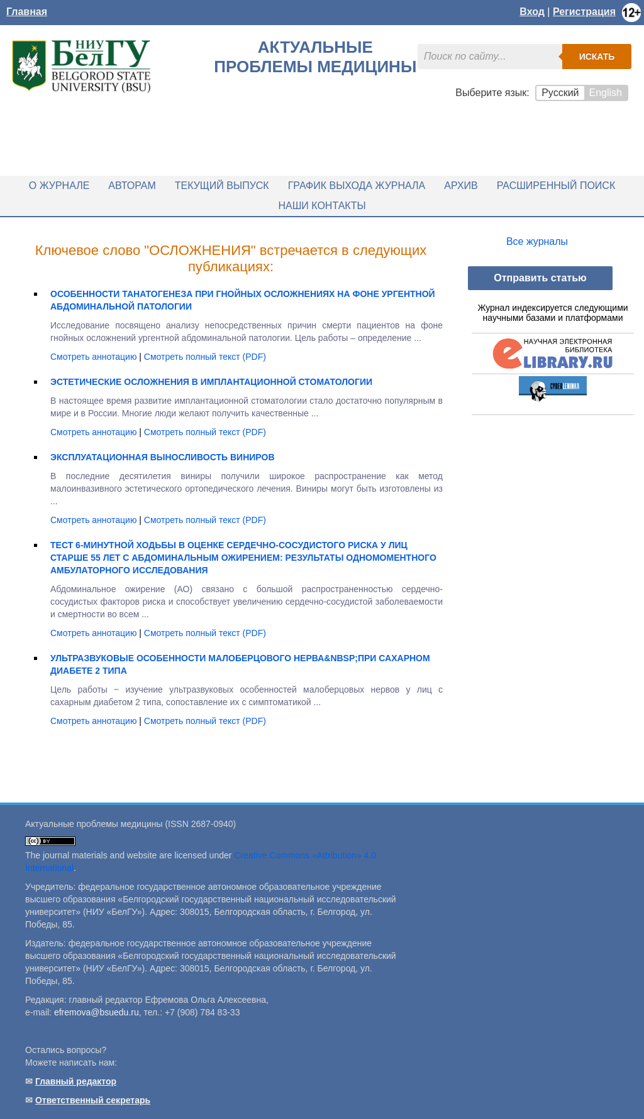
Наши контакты (321, 205)
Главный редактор (75, 1081)
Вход (532, 11)
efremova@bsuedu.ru (96, 1012)
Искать (597, 56)
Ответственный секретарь (92, 1100)
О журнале (59, 185)
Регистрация (584, 11)
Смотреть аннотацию (94, 357)
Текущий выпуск (222, 185)
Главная (26, 11)
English (605, 92)
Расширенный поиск (556, 185)
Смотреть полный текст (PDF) (205, 357)
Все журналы (537, 241)
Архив (460, 185)
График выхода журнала (357, 185)
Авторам (131, 185)
